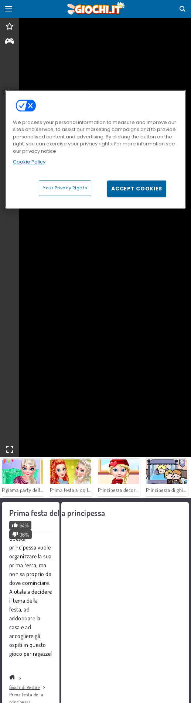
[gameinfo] (9, 42)
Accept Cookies (136, 188)
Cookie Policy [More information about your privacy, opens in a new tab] (29, 161)
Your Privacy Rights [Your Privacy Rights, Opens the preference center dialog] (65, 188)
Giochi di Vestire (24, 687)
